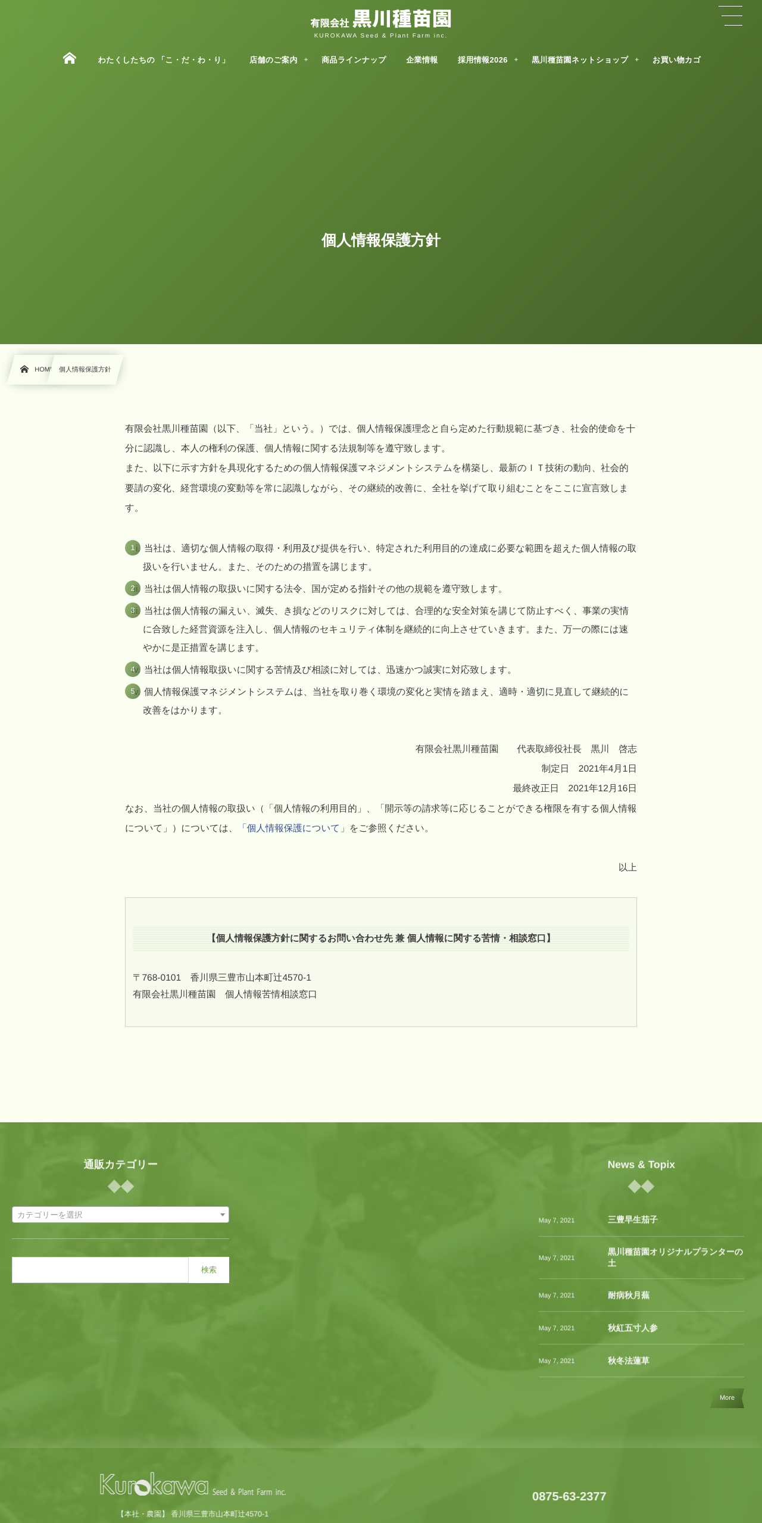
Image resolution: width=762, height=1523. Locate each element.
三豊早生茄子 (633, 1228)
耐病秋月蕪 (628, 1303)
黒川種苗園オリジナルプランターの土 (675, 1266)
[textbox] (121, 1215)
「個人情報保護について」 (293, 828)
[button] (730, 16)
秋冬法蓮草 (628, 1369)
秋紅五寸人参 (633, 1336)
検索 (209, 1269)
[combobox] (120, 1214)
